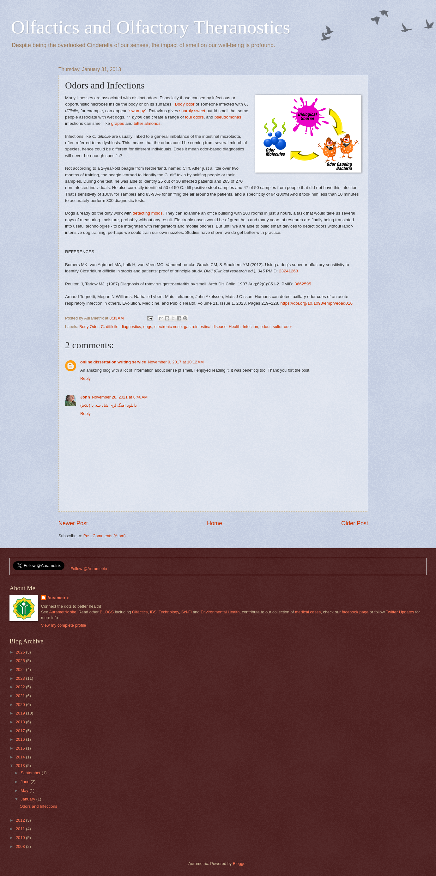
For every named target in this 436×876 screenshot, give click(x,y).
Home (214, 523)
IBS (153, 612)
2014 (21, 757)
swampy (137, 110)
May (25, 790)
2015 (21, 748)
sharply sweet (192, 110)
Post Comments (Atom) (104, 535)
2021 (21, 695)
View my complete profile (63, 625)
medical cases (308, 612)
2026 (21, 652)
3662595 (302, 284)
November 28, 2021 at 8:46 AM (120, 397)
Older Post (354, 523)
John (85, 397)
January (28, 799)
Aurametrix (58, 597)
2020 (21, 704)
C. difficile (109, 326)
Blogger (240, 863)
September (31, 772)
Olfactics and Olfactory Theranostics (150, 27)
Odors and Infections (38, 806)
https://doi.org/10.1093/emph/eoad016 (316, 303)
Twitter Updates (400, 612)
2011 (21, 828)
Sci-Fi (186, 612)
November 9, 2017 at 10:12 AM (175, 362)
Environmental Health (220, 612)
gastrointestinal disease (205, 326)
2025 (21, 660)
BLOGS (107, 612)
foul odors (194, 117)
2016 (21, 739)
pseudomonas (228, 117)
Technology (169, 612)
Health (234, 326)
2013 (21, 765)
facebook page (355, 612)
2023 (21, 678)
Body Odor (89, 326)
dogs (147, 326)
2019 (21, 713)
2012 (21, 820)
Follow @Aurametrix (88, 568)
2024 (21, 669)
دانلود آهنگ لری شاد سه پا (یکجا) (108, 405)
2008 (21, 846)
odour (265, 326)
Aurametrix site (62, 612)
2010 (21, 837)
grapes (117, 123)
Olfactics (140, 612)
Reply (85, 378)
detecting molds (148, 213)
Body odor (185, 104)
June (26, 781)
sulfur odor (282, 326)
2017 (21, 730)
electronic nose (168, 326)
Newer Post (73, 523)
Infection (250, 326)
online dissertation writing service (113, 362)
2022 (21, 686)
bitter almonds (147, 123)
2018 (21, 722)
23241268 (288, 271)
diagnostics (131, 326)
